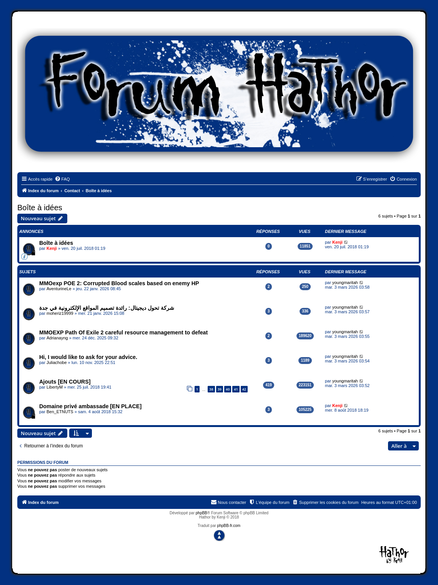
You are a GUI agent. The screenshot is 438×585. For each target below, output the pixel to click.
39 (219, 389)
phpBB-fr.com (229, 526)
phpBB (201, 513)
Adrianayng (57, 338)
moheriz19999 (60, 313)
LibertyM (55, 387)
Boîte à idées (39, 207)
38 (211, 389)
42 (244, 389)
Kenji (52, 248)
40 (228, 389)
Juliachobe (57, 362)
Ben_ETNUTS (60, 411)
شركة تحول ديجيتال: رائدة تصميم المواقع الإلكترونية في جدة (106, 308)
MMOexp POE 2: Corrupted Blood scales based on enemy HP (119, 283)
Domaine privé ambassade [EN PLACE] (90, 406)
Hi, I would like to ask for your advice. (88, 357)
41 (236, 389)
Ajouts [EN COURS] (64, 382)
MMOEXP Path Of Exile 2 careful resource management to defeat (123, 332)
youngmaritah (345, 282)
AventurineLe (59, 288)
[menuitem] (62, 179)
